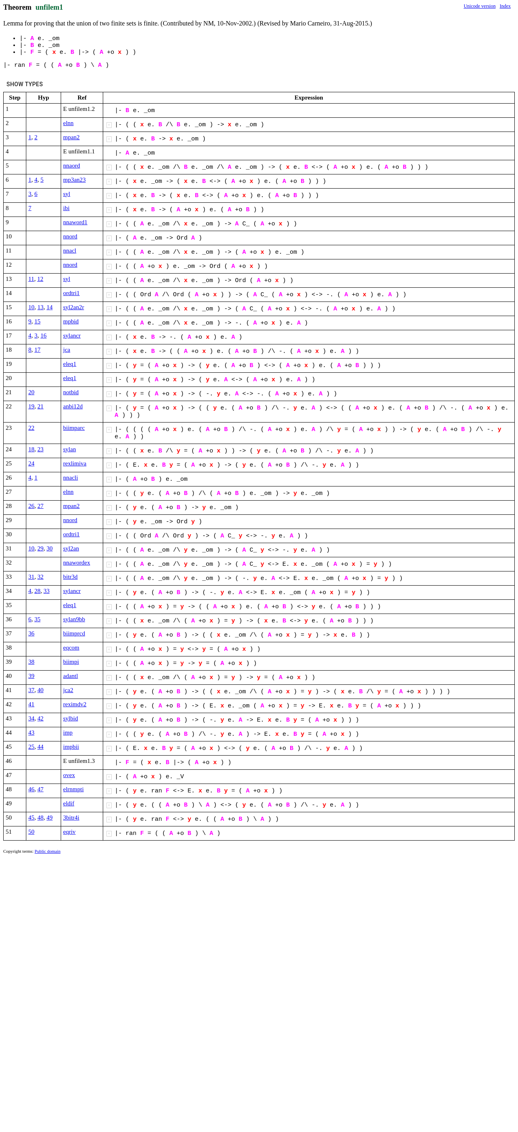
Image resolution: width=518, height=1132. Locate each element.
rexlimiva (74, 463)
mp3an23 (74, 179)
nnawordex (76, 562)
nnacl (69, 250)
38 (31, 661)
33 (47, 591)
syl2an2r (73, 307)
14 (50, 307)
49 (50, 817)
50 (31, 831)
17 (37, 349)
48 (41, 817)
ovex (69, 775)
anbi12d (73, 406)
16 (43, 335)
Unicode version (480, 6)
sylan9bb (74, 619)
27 (41, 506)
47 (41, 789)
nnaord (71, 165)
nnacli (70, 477)
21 (41, 406)
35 (37, 619)
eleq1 (69, 364)
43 (31, 732)
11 (31, 279)
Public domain (48, 851)
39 (31, 676)
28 (37, 591)
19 (31, 406)
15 (37, 321)
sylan (69, 449)
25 (31, 746)
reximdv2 (75, 704)
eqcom (71, 647)
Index (505, 6)
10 (31, 307)
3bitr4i (71, 817)
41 (31, 704)
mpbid (71, 321)
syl (66, 194)
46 (31, 789)
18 (31, 449)
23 (41, 449)
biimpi (71, 661)
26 (31, 506)
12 (40, 279)
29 (41, 548)
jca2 (68, 690)
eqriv (69, 831)
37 (31, 690)
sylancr (72, 335)
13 (41, 307)
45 (31, 817)
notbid (71, 392)
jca (66, 349)
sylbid (70, 718)
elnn (68, 123)
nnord (70, 236)
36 (31, 633)
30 (50, 548)
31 (31, 576)
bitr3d (70, 576)
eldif (68, 803)
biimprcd (74, 633)
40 (41, 690)
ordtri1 (71, 293)
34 (31, 718)
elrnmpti (73, 789)
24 (31, 463)
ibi (66, 208)
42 (41, 718)
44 (41, 746)
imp (67, 732)
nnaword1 (75, 222)
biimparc (74, 428)
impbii (71, 746)
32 (41, 576)
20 (31, 392)
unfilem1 (49, 7)
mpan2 (71, 137)
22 (31, 428)
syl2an (71, 548)
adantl (70, 676)
